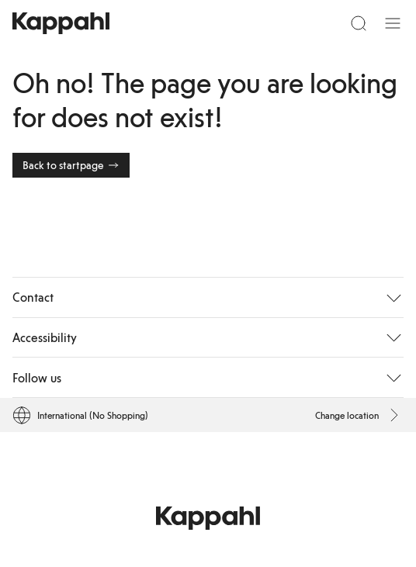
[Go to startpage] (60, 23)
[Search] (358, 23)
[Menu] (393, 23)
